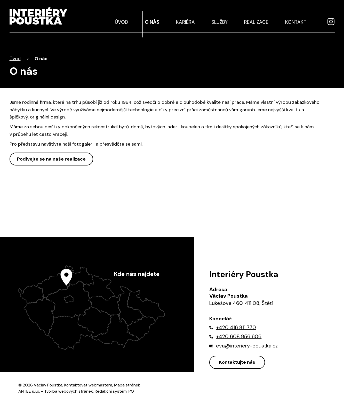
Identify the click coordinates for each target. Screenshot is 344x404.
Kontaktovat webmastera (88, 385)
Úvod (121, 22)
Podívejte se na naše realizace (51, 159)
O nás (152, 22)
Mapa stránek (127, 385)
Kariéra (185, 22)
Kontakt (295, 22)
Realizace (256, 22)
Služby (219, 22)
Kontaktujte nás (237, 362)
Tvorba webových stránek (68, 391)
